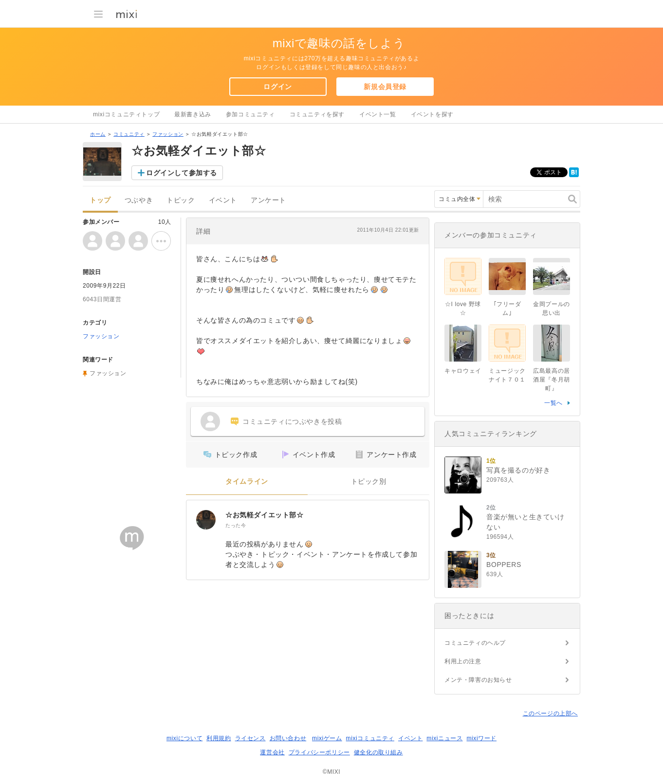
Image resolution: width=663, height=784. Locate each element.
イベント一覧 (377, 114)
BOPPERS (503, 564)
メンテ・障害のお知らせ (478, 679)
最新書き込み (192, 114)
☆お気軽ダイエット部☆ (264, 515)
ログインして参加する (181, 173)
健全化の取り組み (378, 752)
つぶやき (139, 200)
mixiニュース (444, 738)
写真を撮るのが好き (518, 470)
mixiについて (184, 738)
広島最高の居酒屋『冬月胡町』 (551, 379)
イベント (223, 200)
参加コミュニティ (250, 114)
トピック (180, 200)
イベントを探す (432, 114)
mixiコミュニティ (370, 738)
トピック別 (369, 481)
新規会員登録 (385, 87)
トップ (100, 200)
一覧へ (553, 403)
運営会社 (272, 752)
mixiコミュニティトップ (126, 114)
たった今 (235, 525)
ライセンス (250, 738)
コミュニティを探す (317, 114)
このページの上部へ (550, 713)
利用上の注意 (462, 661)
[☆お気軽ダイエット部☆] (206, 519)
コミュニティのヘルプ (475, 642)
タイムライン (246, 481)
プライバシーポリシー (319, 752)
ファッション (168, 134)
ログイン (277, 87)
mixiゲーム (327, 738)
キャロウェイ (462, 370)
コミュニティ (129, 134)
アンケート (268, 200)
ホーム (98, 134)
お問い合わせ (288, 738)
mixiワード (481, 738)
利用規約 (218, 738)
